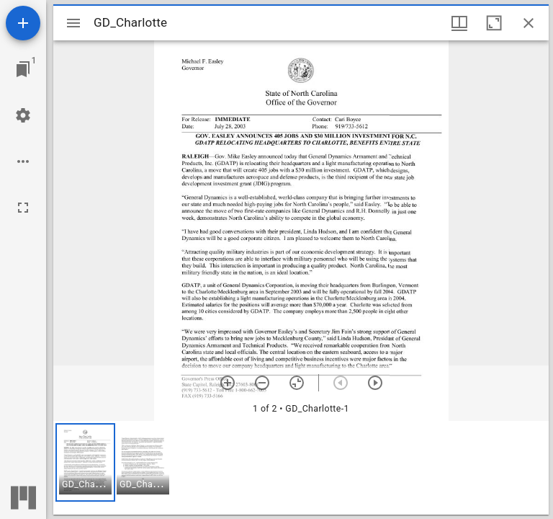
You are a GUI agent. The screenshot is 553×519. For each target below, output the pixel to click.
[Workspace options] (23, 161)
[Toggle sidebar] (73, 23)
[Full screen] (23, 207)
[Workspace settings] (23, 115)
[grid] (301, 468)
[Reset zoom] (296, 382)
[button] (85, 462)
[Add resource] (23, 23)
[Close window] (528, 23)
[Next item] (375, 382)
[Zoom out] (262, 382)
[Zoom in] (227, 382)
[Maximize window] (494, 23)
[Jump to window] (23, 69)
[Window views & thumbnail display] (459, 23)
